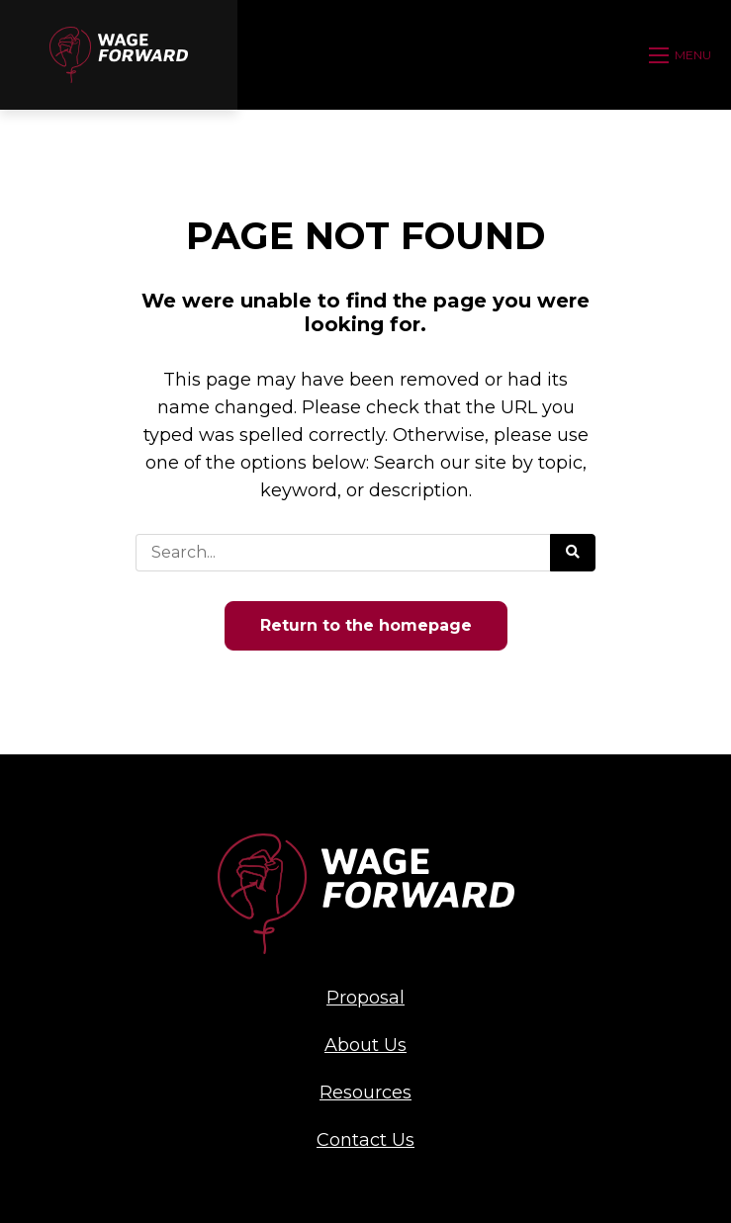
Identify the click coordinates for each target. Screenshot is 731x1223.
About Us (365, 1045)
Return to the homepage (366, 625)
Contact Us (365, 1140)
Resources (365, 1092)
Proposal (365, 997)
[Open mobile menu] (682, 55)
